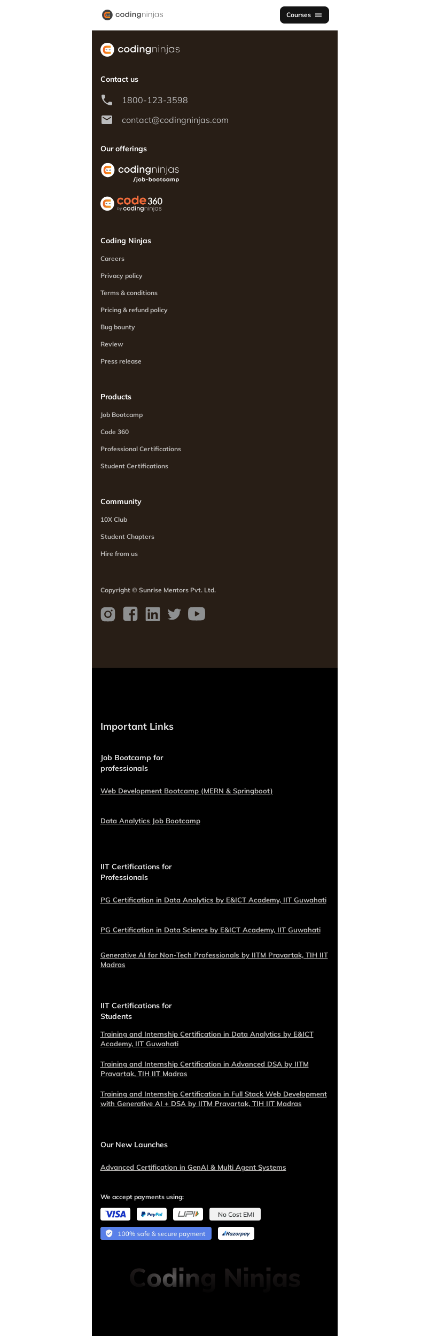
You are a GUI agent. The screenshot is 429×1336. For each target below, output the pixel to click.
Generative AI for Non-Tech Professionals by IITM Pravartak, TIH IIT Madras (214, 960)
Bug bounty (117, 327)
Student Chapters (127, 536)
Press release (121, 361)
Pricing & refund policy (134, 310)
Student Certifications (134, 466)
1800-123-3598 (155, 100)
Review (111, 344)
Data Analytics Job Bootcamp (150, 820)
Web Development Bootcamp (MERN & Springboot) (186, 790)
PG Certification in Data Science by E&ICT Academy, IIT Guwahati (210, 929)
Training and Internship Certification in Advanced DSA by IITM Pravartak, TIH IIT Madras (204, 1069)
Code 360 (114, 432)
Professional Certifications (140, 449)
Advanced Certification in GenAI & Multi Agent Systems (193, 1167)
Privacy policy (121, 276)
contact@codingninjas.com (175, 119)
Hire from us (119, 554)
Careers (112, 258)
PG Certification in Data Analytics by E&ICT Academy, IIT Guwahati (213, 899)
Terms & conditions (129, 293)
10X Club (113, 519)
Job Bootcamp (121, 415)
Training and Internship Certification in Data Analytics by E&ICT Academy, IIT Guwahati (207, 1039)
